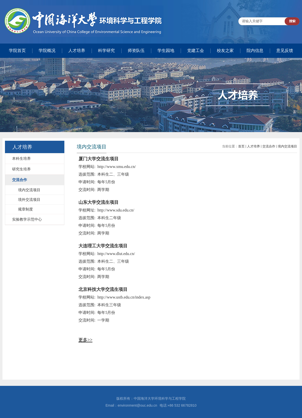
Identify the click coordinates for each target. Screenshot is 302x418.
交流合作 (268, 146)
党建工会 (195, 50)
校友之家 (225, 50)
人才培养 (76, 50)
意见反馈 (284, 50)
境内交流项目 (287, 146)
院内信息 (255, 50)
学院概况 (47, 50)
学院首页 (17, 50)
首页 (241, 146)
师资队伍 (136, 50)
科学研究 (106, 50)
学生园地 (165, 50)
